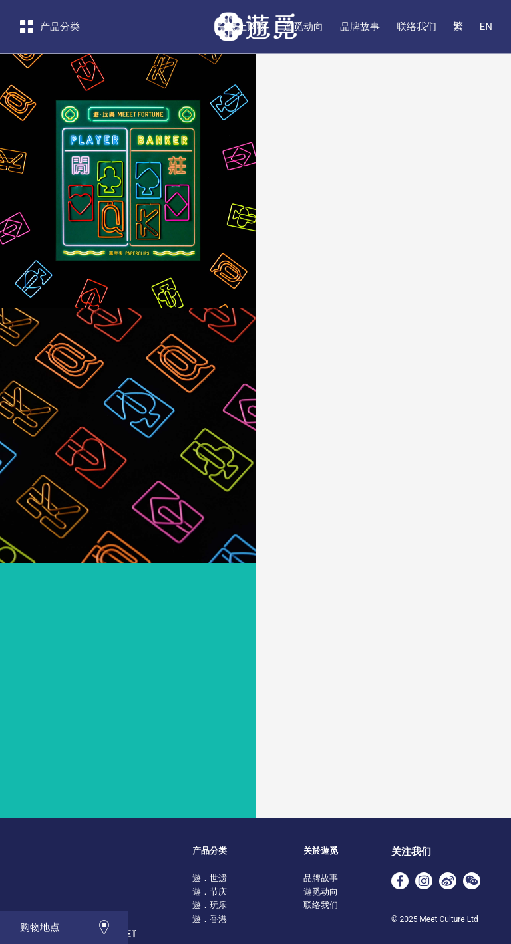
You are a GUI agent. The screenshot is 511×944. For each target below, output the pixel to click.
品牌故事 (360, 27)
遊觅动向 (303, 27)
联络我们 (416, 27)
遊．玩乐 (209, 905)
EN (486, 27)
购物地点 (40, 927)
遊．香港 (209, 919)
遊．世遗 (209, 878)
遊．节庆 (209, 892)
